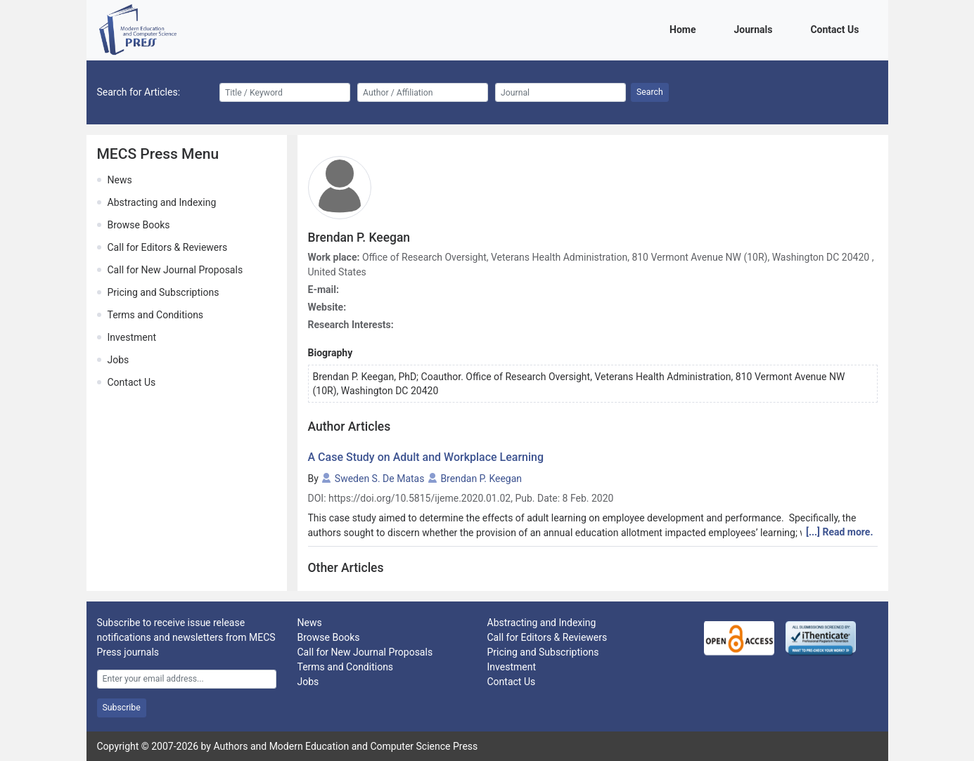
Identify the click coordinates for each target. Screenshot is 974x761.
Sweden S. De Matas (380, 478)
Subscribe (122, 708)
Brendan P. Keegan (481, 478)
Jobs (118, 359)
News (120, 180)
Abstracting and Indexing (162, 202)
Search (649, 92)
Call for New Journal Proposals (175, 269)
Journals (755, 28)
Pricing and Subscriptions (163, 292)
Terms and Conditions (156, 314)
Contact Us (837, 28)
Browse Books (139, 224)
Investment (132, 337)
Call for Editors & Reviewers (168, 247)
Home (684, 28)
